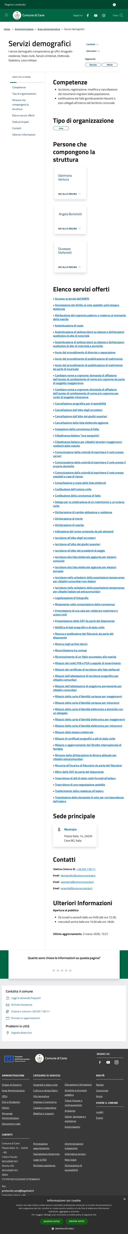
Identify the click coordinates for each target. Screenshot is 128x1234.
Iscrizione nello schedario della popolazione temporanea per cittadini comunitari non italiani (88, 579)
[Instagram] (102, 15)
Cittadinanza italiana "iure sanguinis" (77, 435)
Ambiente (70, 1111)
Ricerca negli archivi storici (71, 644)
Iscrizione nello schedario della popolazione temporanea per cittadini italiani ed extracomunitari (88, 590)
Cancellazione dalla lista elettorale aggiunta (81, 423)
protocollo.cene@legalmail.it (18, 1191)
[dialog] (64, 1215)
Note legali (70, 1160)
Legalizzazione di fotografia (71, 598)
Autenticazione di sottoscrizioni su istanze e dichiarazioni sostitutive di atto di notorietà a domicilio (88, 344)
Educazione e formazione (78, 1084)
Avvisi (99, 1096)
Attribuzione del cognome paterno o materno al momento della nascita (89, 317)
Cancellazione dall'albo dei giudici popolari (81, 416)
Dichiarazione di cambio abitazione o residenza (83, 512)
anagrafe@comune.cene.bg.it (76, 888)
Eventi (99, 1118)
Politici (5, 1108)
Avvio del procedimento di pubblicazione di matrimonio (89, 359)
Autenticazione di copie (69, 325)
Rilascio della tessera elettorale (74, 732)
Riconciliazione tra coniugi (71, 650)
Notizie (100, 1085)
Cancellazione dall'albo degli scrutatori (78, 410)
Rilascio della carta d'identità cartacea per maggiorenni (88, 696)
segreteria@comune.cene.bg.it (77, 882)
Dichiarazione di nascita (69, 525)
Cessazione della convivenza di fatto (77, 429)
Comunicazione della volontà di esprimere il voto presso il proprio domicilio (89, 464)
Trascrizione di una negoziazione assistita (80, 784)
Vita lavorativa (41, 1096)
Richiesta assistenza (44, 1165)
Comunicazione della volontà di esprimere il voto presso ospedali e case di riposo (88, 474)
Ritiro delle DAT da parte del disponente (79, 772)
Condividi (92, 44)
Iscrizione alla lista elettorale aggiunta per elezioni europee (84, 569)
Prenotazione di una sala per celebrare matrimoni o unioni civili (85, 613)
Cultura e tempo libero (45, 1090)
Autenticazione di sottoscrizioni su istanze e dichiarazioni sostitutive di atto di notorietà (88, 334)
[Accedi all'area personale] (114, 4)
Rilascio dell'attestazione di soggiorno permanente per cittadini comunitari (87, 688)
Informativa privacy (75, 1154)
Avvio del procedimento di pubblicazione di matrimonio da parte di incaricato (88, 367)
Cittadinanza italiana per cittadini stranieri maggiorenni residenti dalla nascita (87, 444)
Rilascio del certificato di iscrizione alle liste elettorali (87, 669)
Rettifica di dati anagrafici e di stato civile (80, 627)
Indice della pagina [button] (21, 76)
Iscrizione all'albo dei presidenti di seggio (80, 550)
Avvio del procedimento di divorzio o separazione (85, 352)
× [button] (124, 1199)
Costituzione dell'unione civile (73, 489)
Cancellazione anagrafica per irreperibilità (80, 403)
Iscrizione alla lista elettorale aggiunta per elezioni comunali (84, 559)
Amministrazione (24, 29)
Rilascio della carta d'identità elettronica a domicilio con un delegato (88, 711)
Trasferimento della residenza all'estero (79, 791)
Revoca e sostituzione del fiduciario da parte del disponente (83, 636)
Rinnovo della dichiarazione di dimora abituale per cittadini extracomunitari (84, 757)
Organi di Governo (12, 1085)
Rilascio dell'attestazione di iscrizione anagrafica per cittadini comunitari (86, 678)
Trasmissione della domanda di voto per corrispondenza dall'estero (88, 799)
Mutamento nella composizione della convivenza (85, 604)
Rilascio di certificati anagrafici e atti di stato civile (85, 738)
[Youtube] (94, 15)
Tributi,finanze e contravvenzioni (73, 1103)
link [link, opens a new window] (94, 1214)
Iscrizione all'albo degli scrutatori (75, 538)
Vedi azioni (93, 51)
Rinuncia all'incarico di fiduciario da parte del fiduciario (88, 765)
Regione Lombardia (15, 4)
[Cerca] (121, 15)
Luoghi (99, 1112)
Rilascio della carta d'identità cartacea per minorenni (87, 703)
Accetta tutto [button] (52, 1221)
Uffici (5, 1096)
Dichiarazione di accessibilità (73, 1168)
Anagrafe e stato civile (45, 1085)
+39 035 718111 (86, 869)
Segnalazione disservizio (46, 1154)
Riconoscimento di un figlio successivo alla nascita (85, 657)
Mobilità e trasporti (43, 1113)
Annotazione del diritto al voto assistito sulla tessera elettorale (86, 307)
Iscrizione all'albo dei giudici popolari (77, 544)
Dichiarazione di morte (69, 518)
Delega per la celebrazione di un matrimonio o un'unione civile (88, 504)
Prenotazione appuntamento (41, 1146)
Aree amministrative (49, 29)
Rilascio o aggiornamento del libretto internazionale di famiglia (87, 747)
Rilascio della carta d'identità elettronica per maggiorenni (90, 719)
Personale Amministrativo (10, 1116)
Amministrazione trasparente (74, 1146)
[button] (64, 1228)
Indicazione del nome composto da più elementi (84, 531)
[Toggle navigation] (6, 15)
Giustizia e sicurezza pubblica (76, 1092)
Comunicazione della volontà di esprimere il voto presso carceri (88, 454)
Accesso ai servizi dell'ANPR (72, 299)
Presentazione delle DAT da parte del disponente (85, 621)
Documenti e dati (11, 1124)
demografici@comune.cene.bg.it (78, 875)
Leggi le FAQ (40, 1160)
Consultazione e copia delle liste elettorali (80, 483)
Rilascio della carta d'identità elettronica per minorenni (88, 726)
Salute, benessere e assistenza (75, 1119)
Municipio (70, 829)
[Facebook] (86, 15)
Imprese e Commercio (45, 1102)
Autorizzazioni (72, 1127)
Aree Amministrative (13, 1090)
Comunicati (102, 1090)
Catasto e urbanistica (44, 1108)
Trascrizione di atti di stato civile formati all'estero (85, 778)
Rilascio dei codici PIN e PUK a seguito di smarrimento (88, 663)
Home (7, 29)
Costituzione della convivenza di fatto (78, 495)
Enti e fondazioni (11, 1102)
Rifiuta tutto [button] (76, 1221)
